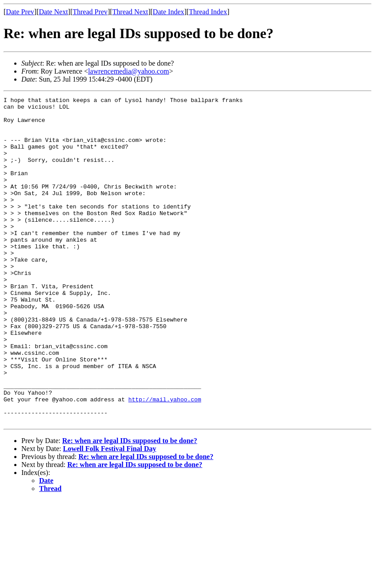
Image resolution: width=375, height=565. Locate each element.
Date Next (53, 12)
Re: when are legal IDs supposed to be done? (129, 506)
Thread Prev (90, 12)
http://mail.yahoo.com (164, 460)
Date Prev (20, 12)
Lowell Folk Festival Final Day (109, 514)
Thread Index (208, 12)
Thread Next (130, 12)
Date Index (168, 12)
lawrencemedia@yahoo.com (128, 71)
